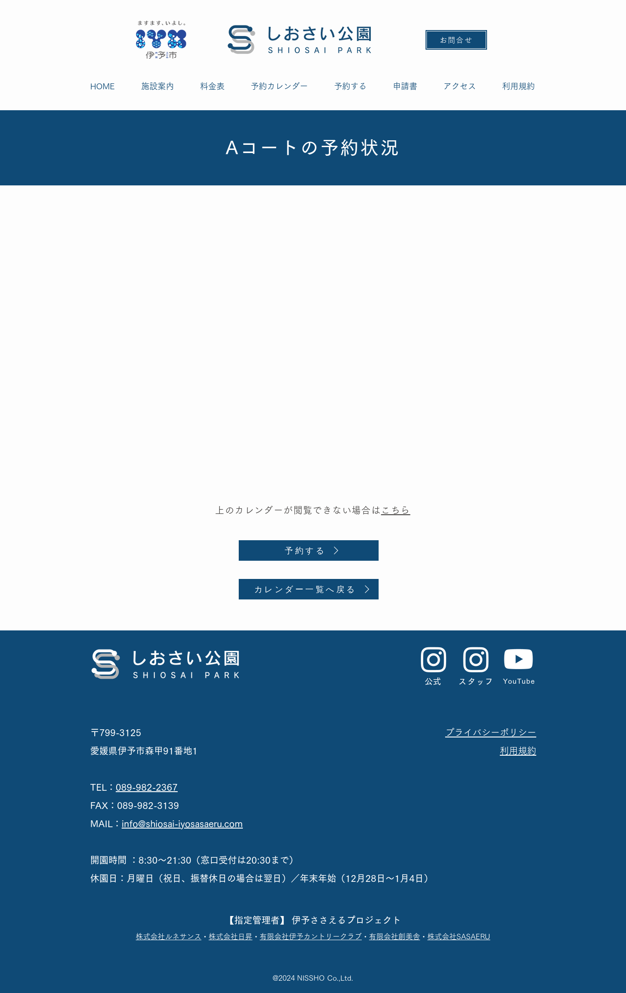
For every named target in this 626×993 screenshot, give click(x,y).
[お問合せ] (456, 40)
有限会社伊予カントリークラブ (311, 936)
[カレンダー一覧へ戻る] (309, 589)
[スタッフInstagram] (476, 659)
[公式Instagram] (434, 659)
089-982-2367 (147, 787)
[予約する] (309, 550)
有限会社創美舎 (394, 936)
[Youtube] (518, 659)
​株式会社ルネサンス (168, 936)
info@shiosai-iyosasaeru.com (182, 823)
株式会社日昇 (230, 936)
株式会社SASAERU (458, 936)
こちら (395, 510)
